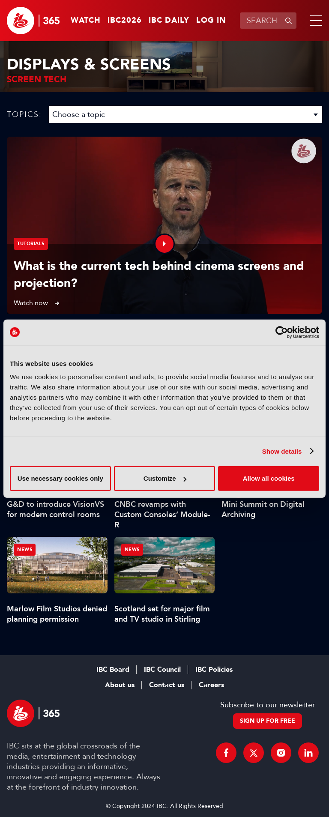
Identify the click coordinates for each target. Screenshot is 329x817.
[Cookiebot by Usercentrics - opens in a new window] (281, 332)
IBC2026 (125, 20)
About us (120, 685)
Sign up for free (267, 721)
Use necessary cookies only (60, 478)
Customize (165, 478)
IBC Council (162, 669)
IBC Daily (169, 20)
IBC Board (112, 669)
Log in (211, 20)
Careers (211, 685)
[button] (314, 20)
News (24, 549)
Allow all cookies (269, 478)
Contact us (166, 685)
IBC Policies (214, 669)
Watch (86, 20)
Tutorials (31, 243)
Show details (282, 451)
